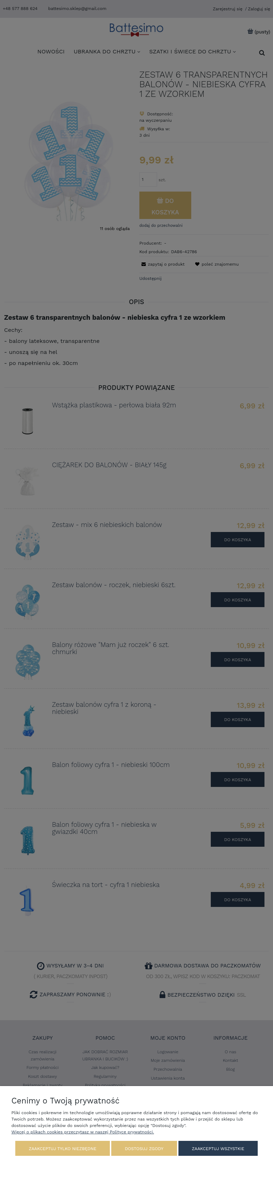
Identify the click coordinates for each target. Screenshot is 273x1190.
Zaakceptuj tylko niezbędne (62, 1148)
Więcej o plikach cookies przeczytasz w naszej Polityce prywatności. (82, 1131)
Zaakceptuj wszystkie (218, 1148)
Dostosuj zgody (144, 1148)
